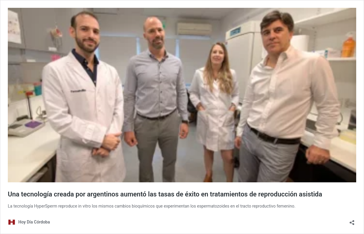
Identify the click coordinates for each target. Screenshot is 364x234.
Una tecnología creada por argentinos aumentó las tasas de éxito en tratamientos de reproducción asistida (165, 194)
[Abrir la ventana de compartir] (352, 220)
